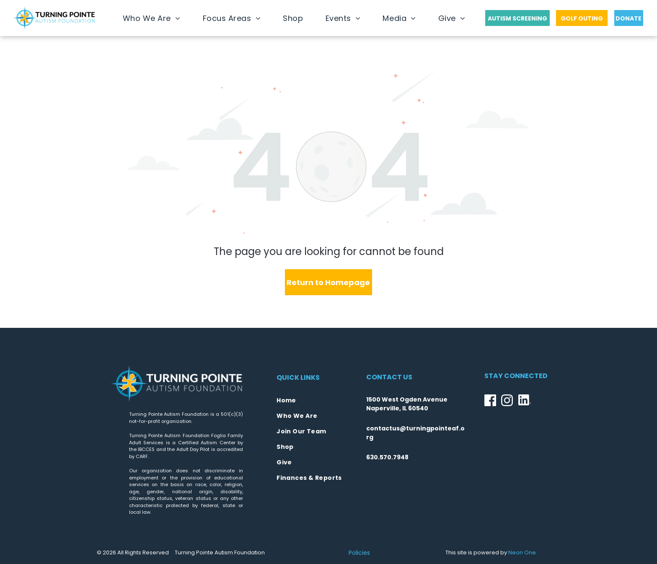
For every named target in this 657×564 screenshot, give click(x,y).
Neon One (522, 552)
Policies (359, 553)
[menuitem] (151, 18)
